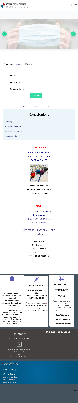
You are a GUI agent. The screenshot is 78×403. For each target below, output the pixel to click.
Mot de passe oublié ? (31, 107)
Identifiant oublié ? (48, 107)
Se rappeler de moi (17, 89)
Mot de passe (15, 82)
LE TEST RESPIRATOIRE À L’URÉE (39, 230)
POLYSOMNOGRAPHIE (39, 219)
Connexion (36, 95)
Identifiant (14, 76)
